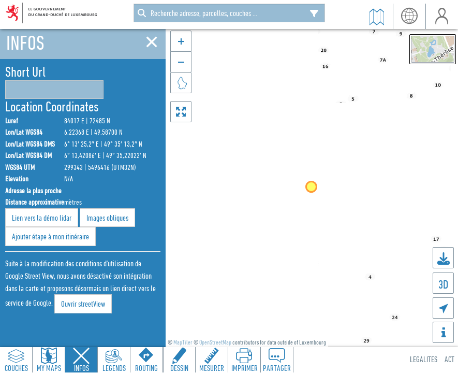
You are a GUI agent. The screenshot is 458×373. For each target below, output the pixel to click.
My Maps (49, 367)
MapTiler (183, 342)
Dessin (179, 367)
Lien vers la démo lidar (41, 217)
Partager (277, 367)
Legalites (423, 359)
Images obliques (107, 217)
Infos (81, 367)
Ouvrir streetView (83, 303)
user (441, 16)
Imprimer (244, 367)
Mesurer (211, 367)
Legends (114, 367)
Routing (146, 367)
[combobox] (229, 13)
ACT (449, 359)
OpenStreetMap (215, 342)
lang (409, 16)
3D (443, 284)
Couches (16, 367)
